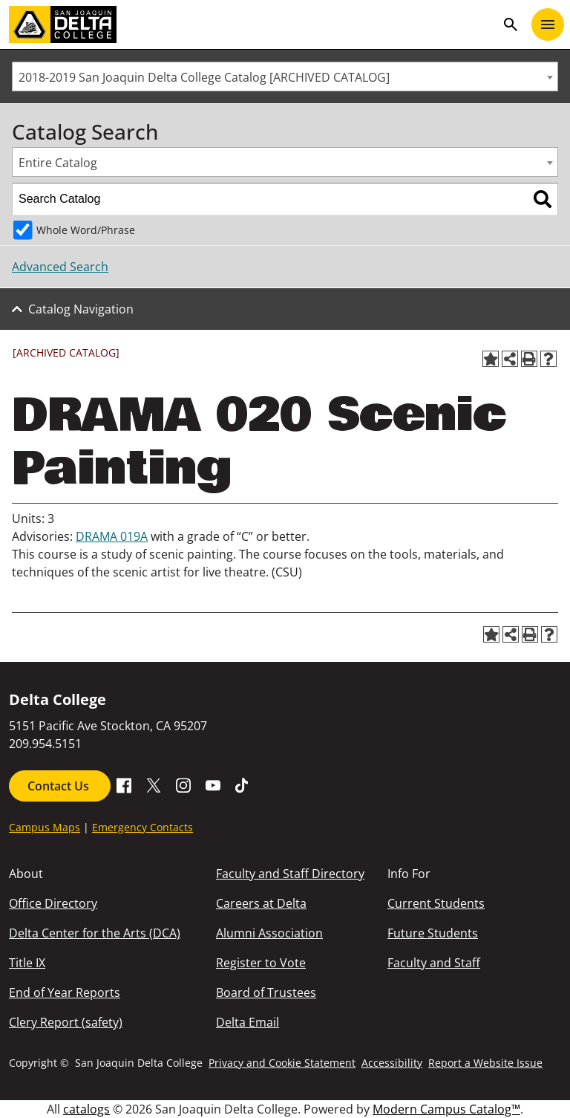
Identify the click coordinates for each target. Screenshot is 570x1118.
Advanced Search (60, 267)
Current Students (436, 903)
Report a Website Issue (485, 1063)
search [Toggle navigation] (511, 24)
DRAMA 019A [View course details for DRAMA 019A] (112, 536)
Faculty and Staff (433, 963)
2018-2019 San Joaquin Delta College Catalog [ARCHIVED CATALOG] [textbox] (204, 77)
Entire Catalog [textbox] (58, 163)
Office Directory (53, 903)
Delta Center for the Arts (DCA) (94, 933)
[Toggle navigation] (547, 24)
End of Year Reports (64, 992)
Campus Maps (44, 827)
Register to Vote (261, 963)
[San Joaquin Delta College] (252, 24)
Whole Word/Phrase (85, 230)
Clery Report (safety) (65, 1022)
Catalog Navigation (81, 309)
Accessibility (391, 1063)
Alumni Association (269, 933)
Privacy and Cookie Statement (282, 1063)
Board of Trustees (266, 992)
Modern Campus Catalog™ (446, 1109)
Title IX (27, 963)
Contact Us (59, 786)
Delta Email (247, 1022)
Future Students (432, 933)
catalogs (86, 1109)
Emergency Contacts (142, 827)
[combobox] (285, 76)
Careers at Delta (261, 903)
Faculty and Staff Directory (290, 873)
